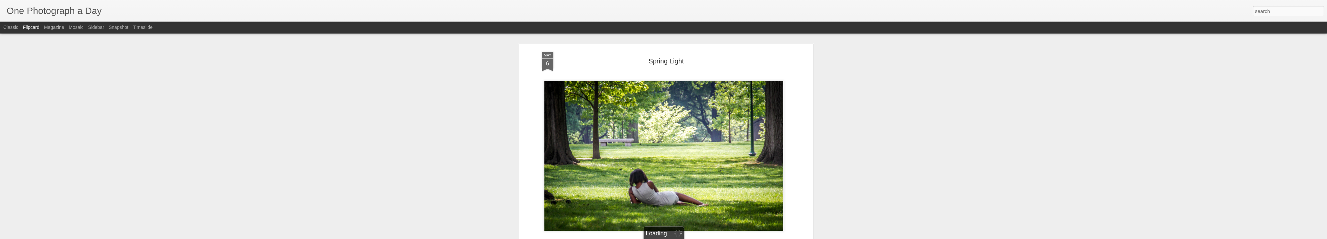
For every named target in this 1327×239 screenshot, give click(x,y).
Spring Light (709, 106)
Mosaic (76, 27)
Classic (10, 27)
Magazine (54, 27)
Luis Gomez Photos (562, 87)
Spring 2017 (682, 106)
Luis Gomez (691, 97)
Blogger (684, 235)
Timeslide (143, 27)
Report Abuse (704, 235)
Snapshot (118, 27)
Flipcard (31, 27)
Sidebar (96, 27)
